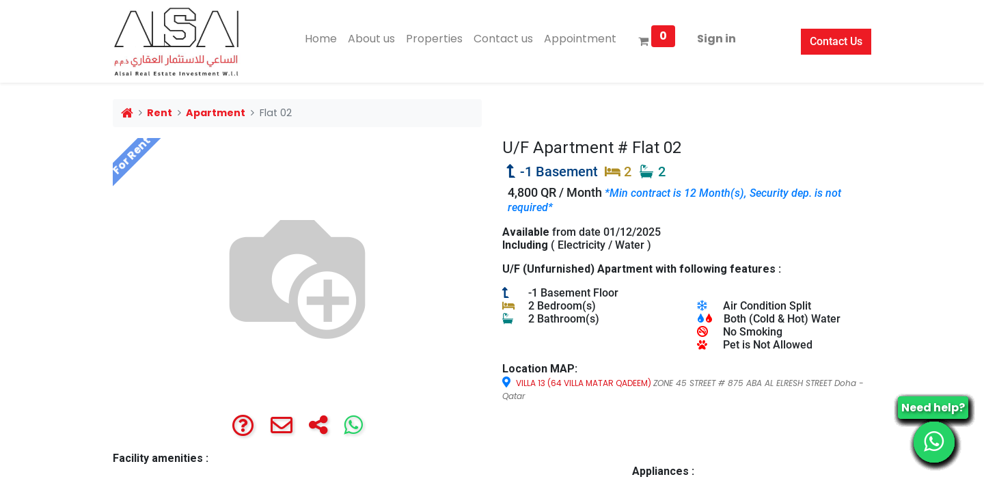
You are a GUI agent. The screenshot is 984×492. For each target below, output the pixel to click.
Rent (159, 113)
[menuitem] (320, 39)
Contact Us (836, 41)
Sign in (716, 38)
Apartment (215, 113)
